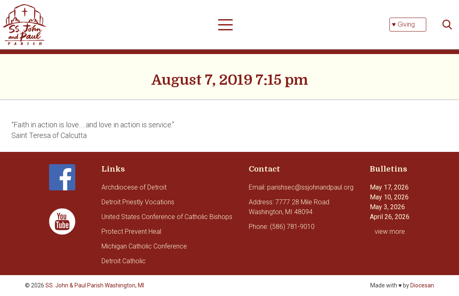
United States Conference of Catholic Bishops (166, 217)
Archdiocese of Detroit (133, 187)
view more (390, 231)
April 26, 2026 (390, 217)
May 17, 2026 (389, 187)
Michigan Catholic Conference (144, 246)
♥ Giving (403, 24)
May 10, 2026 (389, 197)
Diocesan (422, 285)
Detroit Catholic (123, 261)
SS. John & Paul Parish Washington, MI (94, 285)
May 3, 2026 (387, 207)
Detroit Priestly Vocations (137, 202)
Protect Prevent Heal (131, 231)
